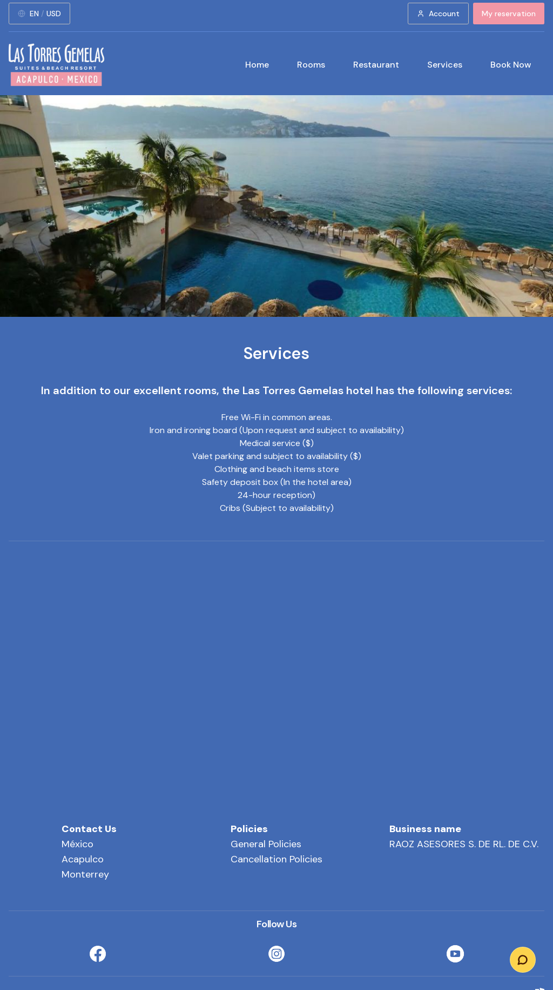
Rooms (311, 64)
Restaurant (376, 64)
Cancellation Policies (276, 859)
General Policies (266, 844)
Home (257, 64)
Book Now (510, 64)
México (77, 844)
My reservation (509, 13)
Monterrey (85, 874)
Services (444, 64)
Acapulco (83, 859)
